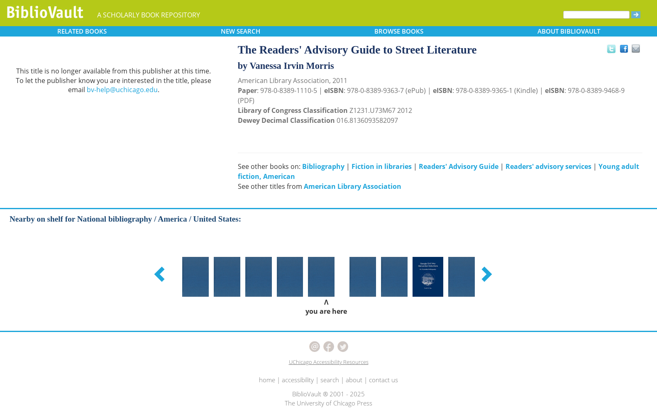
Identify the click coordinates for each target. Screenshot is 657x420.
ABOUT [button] (568, 31)
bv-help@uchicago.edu (122, 89)
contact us (383, 380)
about (354, 380)
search (329, 380)
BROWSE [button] (398, 31)
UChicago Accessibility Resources (329, 362)
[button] (160, 274)
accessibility (298, 380)
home (267, 380)
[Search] (596, 15)
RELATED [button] (82, 31)
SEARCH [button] (240, 31)
